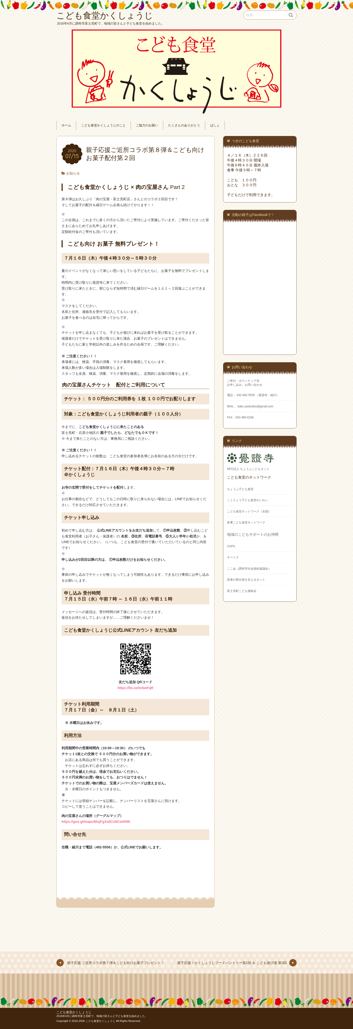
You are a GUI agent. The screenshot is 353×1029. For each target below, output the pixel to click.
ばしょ (215, 125)
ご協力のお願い (147, 125)
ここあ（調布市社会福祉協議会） (249, 568)
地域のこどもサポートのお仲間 (252, 534)
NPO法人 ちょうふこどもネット (248, 469)
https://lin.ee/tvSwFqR (135, 688)
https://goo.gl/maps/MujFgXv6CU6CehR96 (96, 822)
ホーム (66, 125)
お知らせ (73, 173)
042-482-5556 (246, 395)
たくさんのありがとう (184, 125)
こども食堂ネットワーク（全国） (249, 511)
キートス (233, 557)
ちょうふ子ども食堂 (240, 489)
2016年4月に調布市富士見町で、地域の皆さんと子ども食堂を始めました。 (102, 1016)
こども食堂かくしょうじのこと (103, 125)
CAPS (231, 546)
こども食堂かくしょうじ (73, 1012)
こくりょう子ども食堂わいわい (247, 500)
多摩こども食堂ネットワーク (246, 522)
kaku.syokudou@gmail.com (255, 406)
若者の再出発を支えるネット (246, 579)
